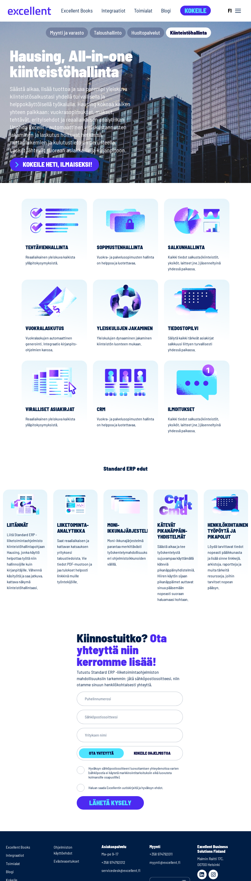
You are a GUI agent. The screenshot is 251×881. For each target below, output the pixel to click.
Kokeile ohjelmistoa (152, 741)
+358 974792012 (113, 850)
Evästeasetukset (66, 849)
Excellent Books (77, 10)
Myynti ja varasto (67, 32)
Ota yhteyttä (101, 741)
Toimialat (143, 10)
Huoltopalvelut (145, 32)
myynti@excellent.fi (165, 850)
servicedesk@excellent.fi (120, 858)
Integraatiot (113, 10)
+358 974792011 (161, 842)
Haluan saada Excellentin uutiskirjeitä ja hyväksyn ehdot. (125, 776)
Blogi (166, 10)
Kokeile (195, 10)
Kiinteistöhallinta (188, 32)
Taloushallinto (108, 32)
